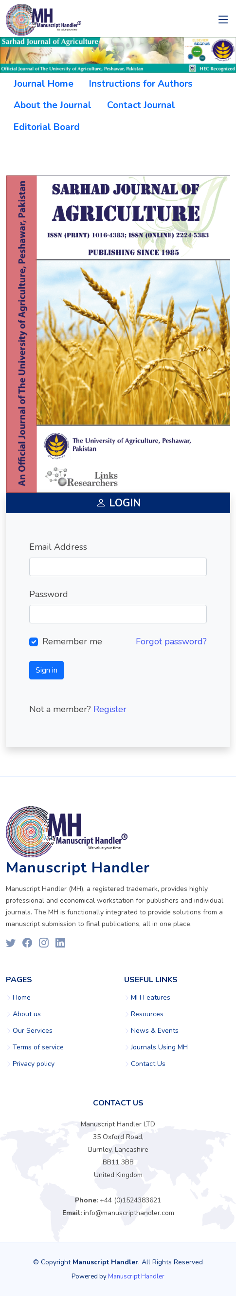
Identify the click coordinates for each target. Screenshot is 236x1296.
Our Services (33, 1030)
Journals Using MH (159, 1047)
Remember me (72, 641)
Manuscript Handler (136, 1276)
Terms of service (38, 1047)
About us (27, 1014)
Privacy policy (33, 1064)
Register (110, 709)
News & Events (155, 1030)
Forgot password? (171, 641)
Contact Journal (141, 105)
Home (22, 997)
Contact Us (148, 1064)
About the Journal (52, 105)
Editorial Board (47, 127)
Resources (147, 1014)
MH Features (150, 997)
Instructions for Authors (141, 83)
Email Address (58, 547)
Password (48, 594)
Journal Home (43, 83)
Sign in (46, 670)
